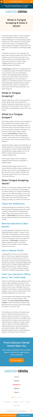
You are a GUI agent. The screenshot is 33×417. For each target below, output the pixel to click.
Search (22, 402)
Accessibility (15, 402)
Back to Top (17, 405)
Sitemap (27, 402)
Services (16, 381)
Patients (16, 388)
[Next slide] (31, 6)
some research (13, 133)
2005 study (6, 69)
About (16, 392)
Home (16, 377)
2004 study (11, 215)
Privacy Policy (7, 402)
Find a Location (16, 360)
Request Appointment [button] (9, 415)
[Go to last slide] (2, 6)
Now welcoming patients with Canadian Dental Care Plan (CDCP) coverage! (16, 5)
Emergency (16, 384)
